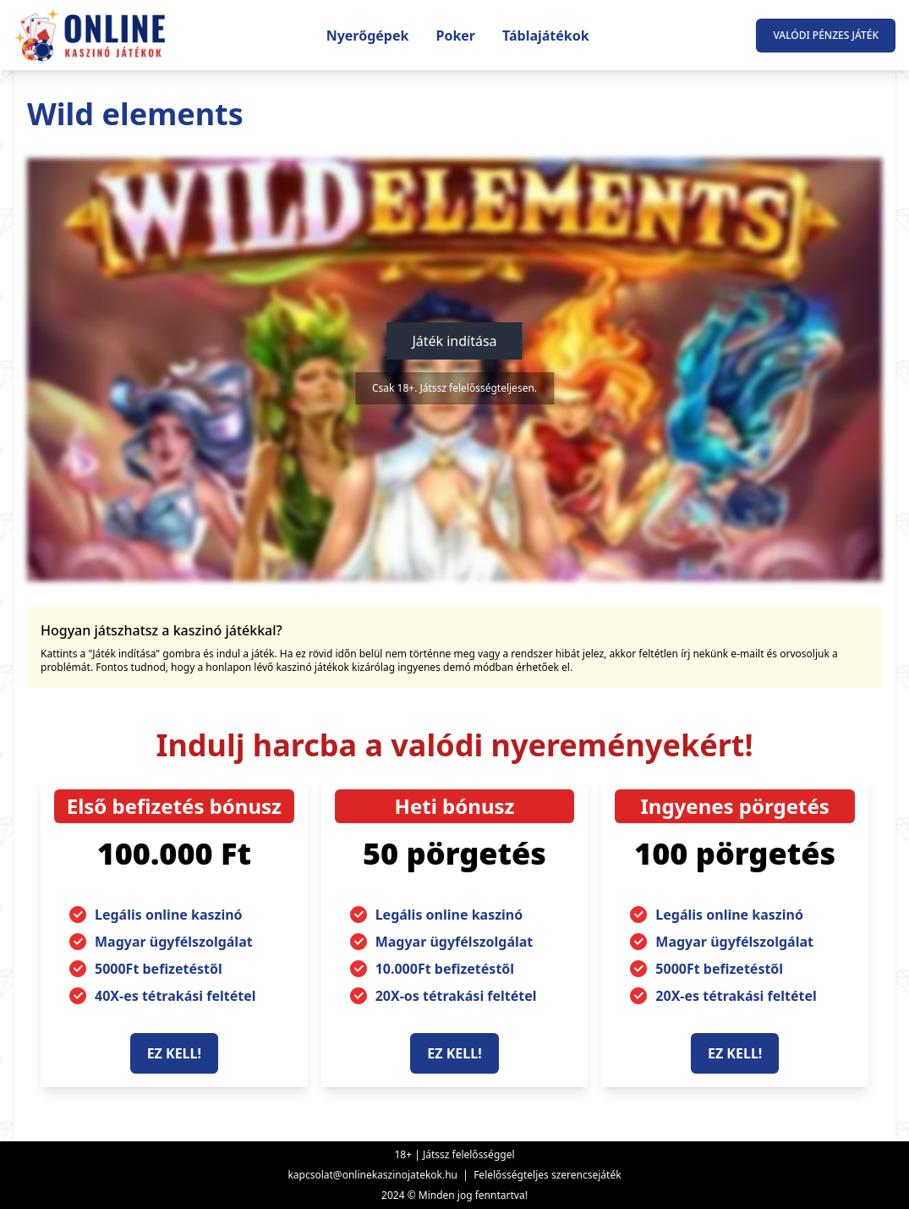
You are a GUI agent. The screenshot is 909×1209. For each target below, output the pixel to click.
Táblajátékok (545, 35)
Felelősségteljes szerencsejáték (547, 1175)
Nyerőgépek (367, 35)
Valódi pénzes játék (826, 35)
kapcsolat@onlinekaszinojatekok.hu (372, 1175)
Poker (455, 35)
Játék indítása (454, 341)
